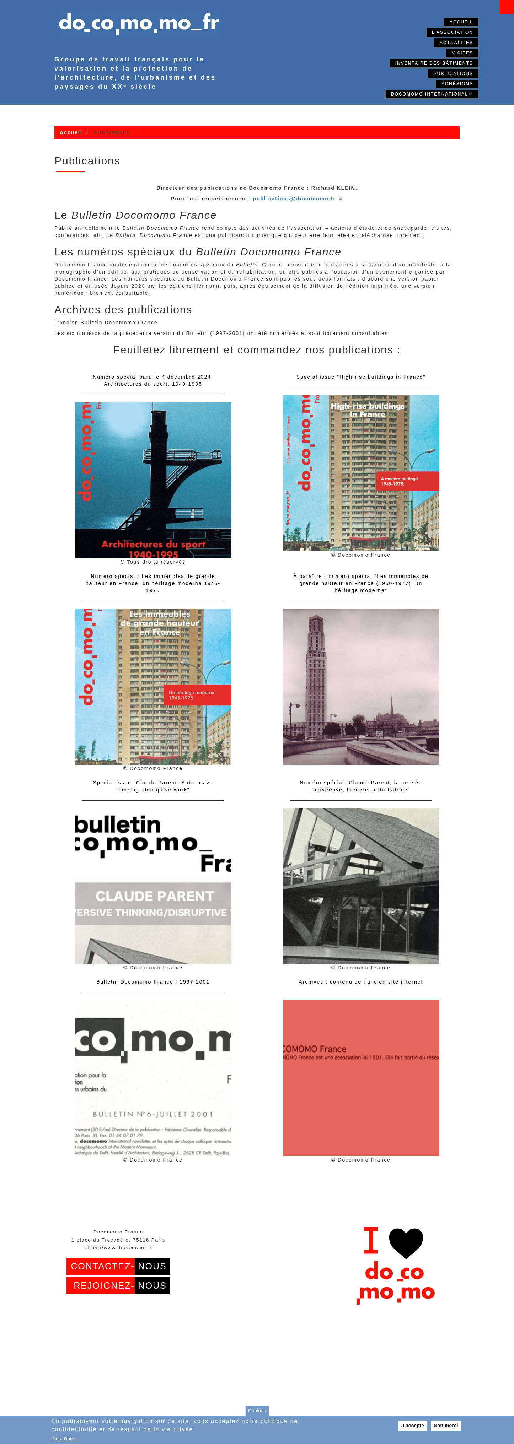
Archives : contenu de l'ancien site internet (361, 982)
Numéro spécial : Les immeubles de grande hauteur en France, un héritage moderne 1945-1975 (153, 583)
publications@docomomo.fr (298, 198)
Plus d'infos (64, 1439)
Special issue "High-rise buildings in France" (361, 377)
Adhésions (457, 83)
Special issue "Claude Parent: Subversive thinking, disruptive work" (153, 786)
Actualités (456, 42)
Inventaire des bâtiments (434, 63)
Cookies (257, 1410)
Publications (453, 73)
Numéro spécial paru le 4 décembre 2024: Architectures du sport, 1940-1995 (153, 380)
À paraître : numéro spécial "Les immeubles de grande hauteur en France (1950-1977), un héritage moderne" (361, 583)
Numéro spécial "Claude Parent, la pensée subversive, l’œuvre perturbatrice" (361, 786)
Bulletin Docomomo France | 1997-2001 (153, 982)
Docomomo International (432, 94)
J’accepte (412, 1425)
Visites (462, 52)
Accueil (461, 22)
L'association (452, 32)
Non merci (446, 1425)
